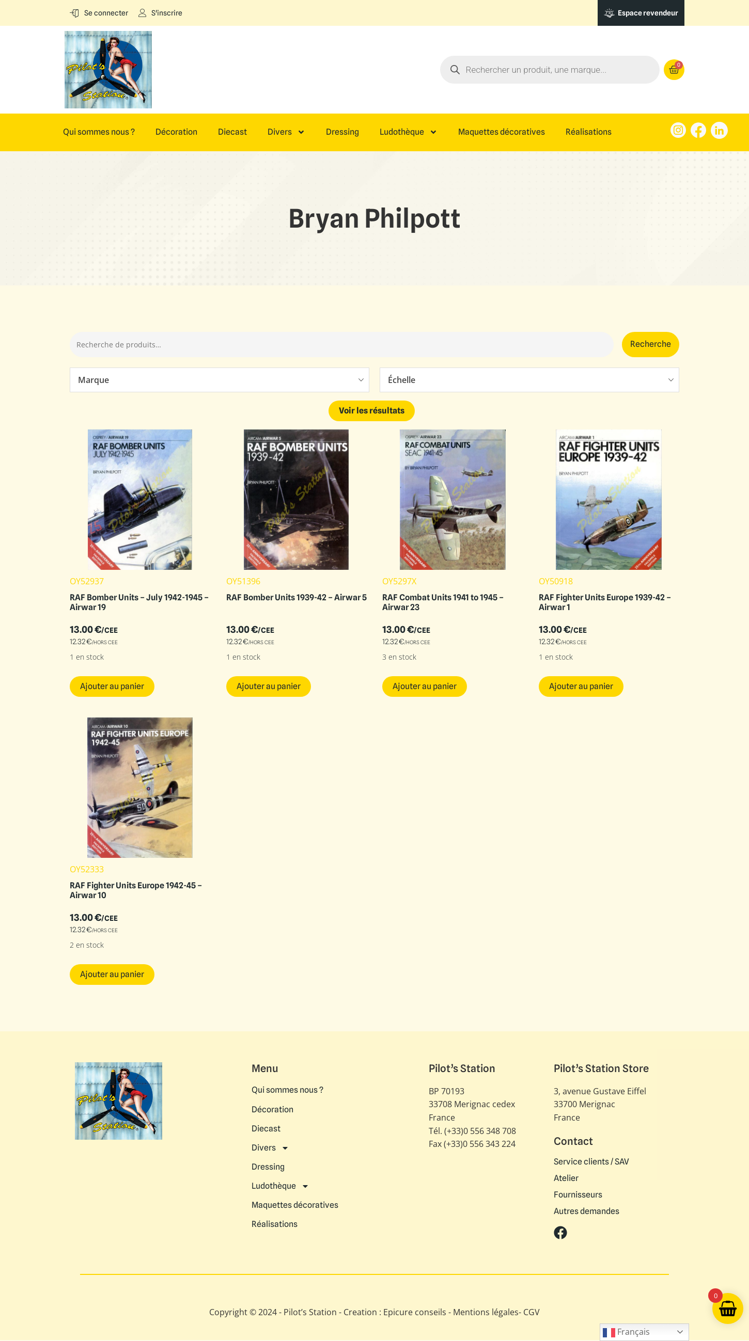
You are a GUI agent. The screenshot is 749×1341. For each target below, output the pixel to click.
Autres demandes (586, 1212)
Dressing (342, 132)
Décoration (176, 132)
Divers (286, 132)
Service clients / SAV (591, 1163)
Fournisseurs (578, 1196)
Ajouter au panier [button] (112, 687)
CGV (531, 1313)
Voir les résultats (371, 412)
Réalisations (589, 132)
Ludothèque (409, 132)
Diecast (232, 132)
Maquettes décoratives (501, 132)
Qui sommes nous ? (99, 132)
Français (626, 1332)
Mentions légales (486, 1313)
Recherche (650, 344)
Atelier (566, 1179)
